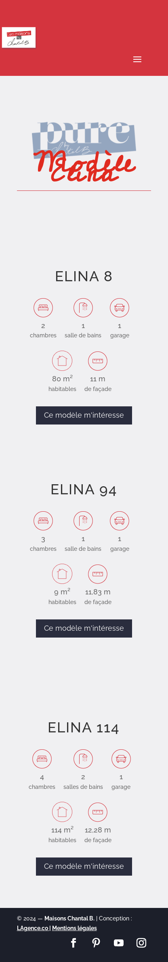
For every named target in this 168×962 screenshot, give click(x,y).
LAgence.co (33, 928)
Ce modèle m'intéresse (84, 415)
